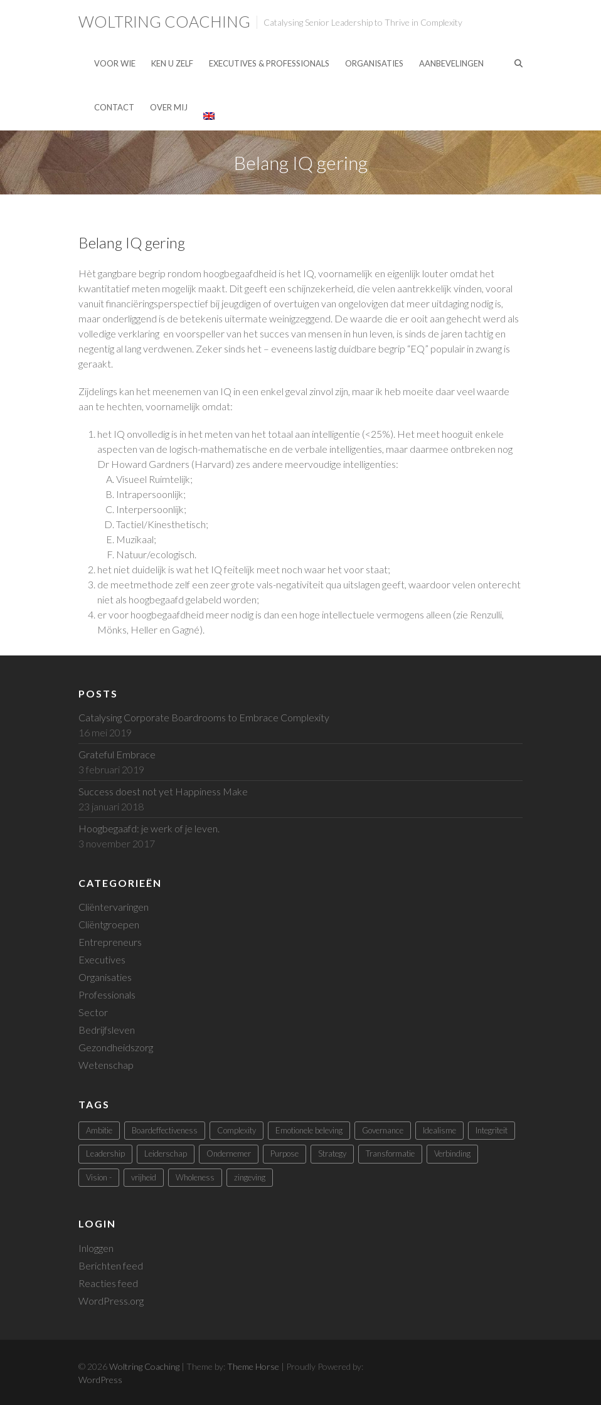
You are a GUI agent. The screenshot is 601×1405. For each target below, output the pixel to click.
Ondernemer (228, 1153)
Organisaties (374, 63)
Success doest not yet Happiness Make (163, 791)
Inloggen (96, 1248)
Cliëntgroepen (108, 924)
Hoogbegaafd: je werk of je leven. (149, 828)
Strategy (332, 1153)
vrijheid (143, 1177)
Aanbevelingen (451, 63)
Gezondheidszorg (115, 1047)
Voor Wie (115, 63)
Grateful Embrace (117, 754)
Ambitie (99, 1130)
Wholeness (195, 1177)
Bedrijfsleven (106, 1030)
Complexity (236, 1130)
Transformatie (390, 1153)
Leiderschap (165, 1153)
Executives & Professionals (269, 63)
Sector (93, 1012)
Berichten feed (110, 1265)
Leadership (105, 1153)
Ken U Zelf (172, 63)
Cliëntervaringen (113, 907)
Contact (114, 107)
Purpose (284, 1153)
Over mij (169, 107)
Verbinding (452, 1153)
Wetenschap (106, 1065)
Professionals (107, 994)
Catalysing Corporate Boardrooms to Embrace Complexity (203, 717)
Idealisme (439, 1130)
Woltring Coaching (164, 21)
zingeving (249, 1177)
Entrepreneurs (110, 942)
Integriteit (492, 1130)
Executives (101, 959)
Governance (382, 1130)
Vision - (99, 1177)
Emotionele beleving (309, 1130)
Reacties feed (108, 1283)
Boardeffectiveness (165, 1130)
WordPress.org (111, 1301)
